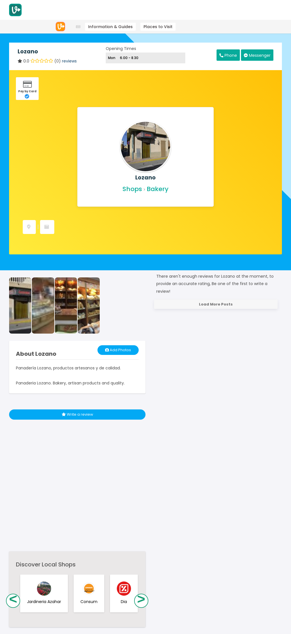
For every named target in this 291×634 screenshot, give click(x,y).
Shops (132, 189)
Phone (228, 55)
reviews (69, 61)
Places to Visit (158, 27)
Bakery (158, 189)
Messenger (257, 55)
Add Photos (118, 350)
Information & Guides (110, 27)
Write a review (77, 414)
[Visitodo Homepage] (15, 10)
